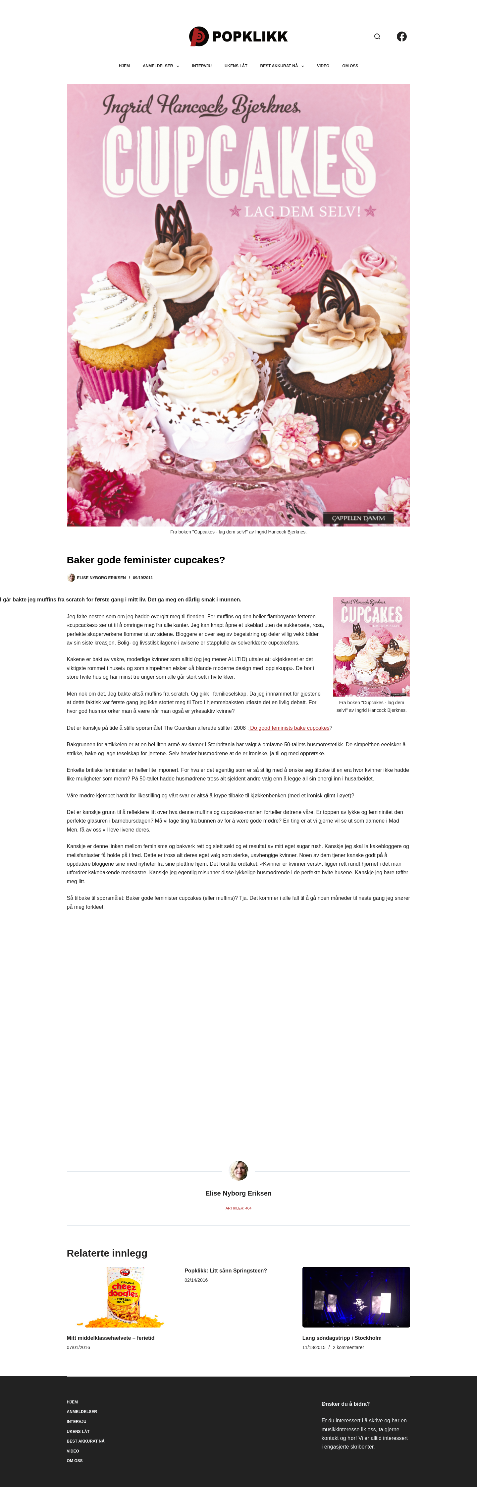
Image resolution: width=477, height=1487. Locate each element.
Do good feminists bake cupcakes (289, 728)
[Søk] (377, 36)
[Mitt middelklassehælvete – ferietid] (121, 1297)
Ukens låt (236, 66)
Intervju (202, 66)
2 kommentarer (348, 1347)
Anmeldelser (162, 66)
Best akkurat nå (283, 66)
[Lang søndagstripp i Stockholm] (356, 1297)
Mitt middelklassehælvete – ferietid (111, 1338)
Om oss (350, 66)
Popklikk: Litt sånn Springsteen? (226, 1270)
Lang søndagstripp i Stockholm (342, 1338)
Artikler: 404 (238, 1208)
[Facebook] (402, 36)
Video (323, 66)
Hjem (124, 66)
